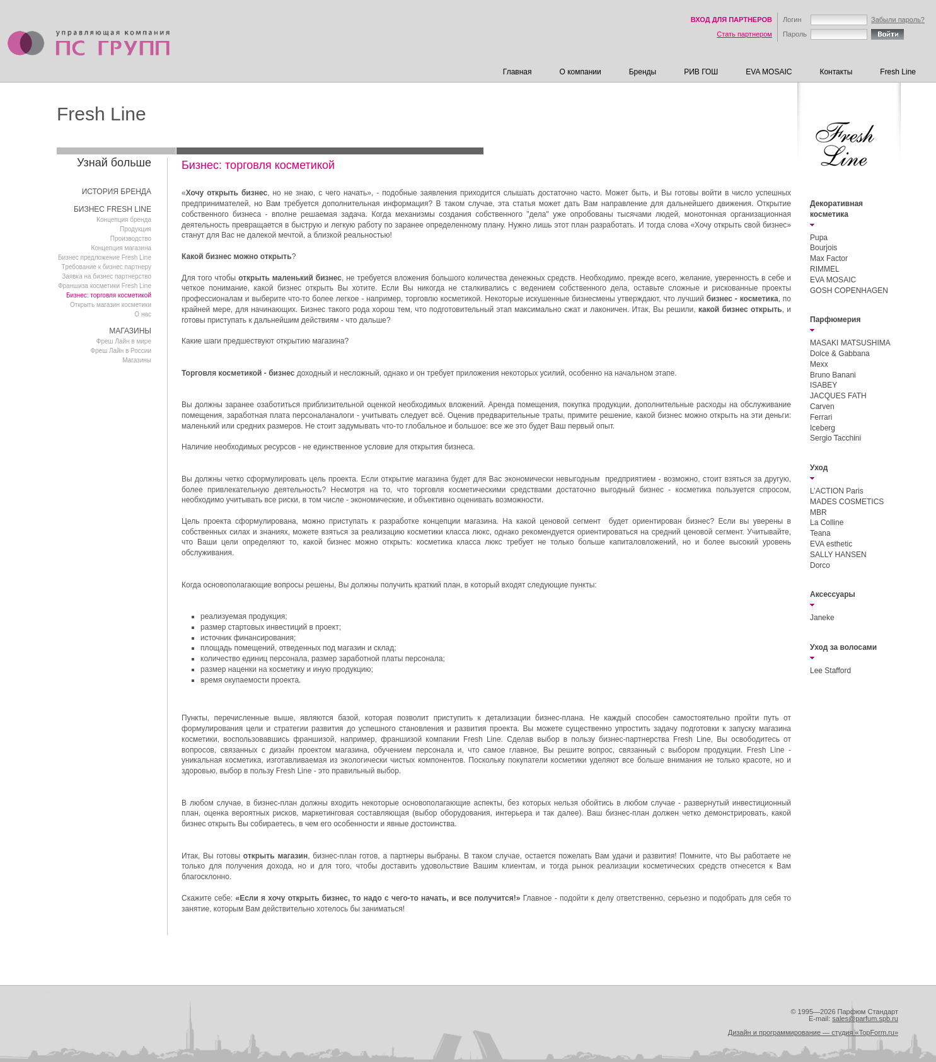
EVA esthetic (831, 544)
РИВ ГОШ (701, 71)
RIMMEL (825, 269)
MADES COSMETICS (847, 501)
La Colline (826, 522)
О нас (142, 314)
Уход (819, 467)
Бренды (642, 71)
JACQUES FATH (838, 395)
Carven (822, 406)
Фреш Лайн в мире (123, 341)
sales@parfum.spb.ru (865, 1018)
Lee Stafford (830, 670)
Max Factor (829, 258)
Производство (130, 238)
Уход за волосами (843, 647)
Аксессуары (832, 594)
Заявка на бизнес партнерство (106, 276)
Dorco (820, 565)
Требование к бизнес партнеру (106, 266)
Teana (820, 533)
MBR (818, 512)
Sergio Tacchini (835, 438)
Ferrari (821, 417)
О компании (580, 71)
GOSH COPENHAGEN (849, 290)
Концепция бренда (123, 219)
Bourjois (823, 247)
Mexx (819, 364)
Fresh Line (898, 71)
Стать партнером (744, 34)
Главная (517, 71)
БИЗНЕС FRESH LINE (112, 209)
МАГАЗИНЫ (130, 330)
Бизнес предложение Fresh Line (104, 257)
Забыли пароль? (898, 19)
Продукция (135, 229)
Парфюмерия (835, 319)
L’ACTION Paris (837, 491)
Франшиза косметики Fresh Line (104, 285)
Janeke (822, 617)
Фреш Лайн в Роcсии (120, 350)
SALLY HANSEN (838, 554)
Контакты (835, 71)
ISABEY (823, 385)
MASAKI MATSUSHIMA (850, 342)
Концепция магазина (121, 248)
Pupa (819, 237)
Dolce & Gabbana (840, 353)
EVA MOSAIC (769, 71)
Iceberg (822, 428)
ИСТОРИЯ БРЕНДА (116, 191)
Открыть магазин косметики (110, 304)
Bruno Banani (833, 375)
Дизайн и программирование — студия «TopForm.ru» (813, 1032)
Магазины (136, 360)
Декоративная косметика (836, 209)
